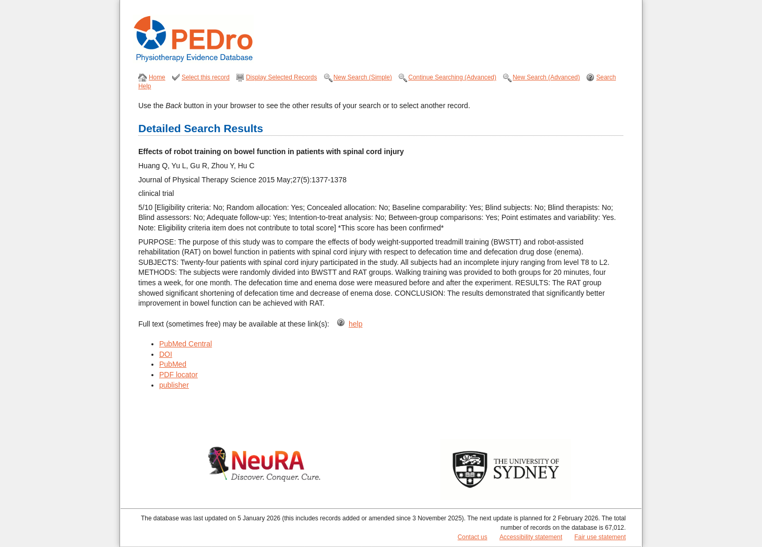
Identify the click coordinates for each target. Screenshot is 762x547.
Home (157, 77)
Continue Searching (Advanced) (452, 77)
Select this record (206, 77)
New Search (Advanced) (546, 77)
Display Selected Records (281, 77)
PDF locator (178, 374)
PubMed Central (185, 344)
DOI (165, 354)
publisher (174, 385)
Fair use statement (600, 537)
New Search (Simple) (363, 77)
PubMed (172, 364)
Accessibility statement (530, 537)
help (355, 324)
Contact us (472, 537)
